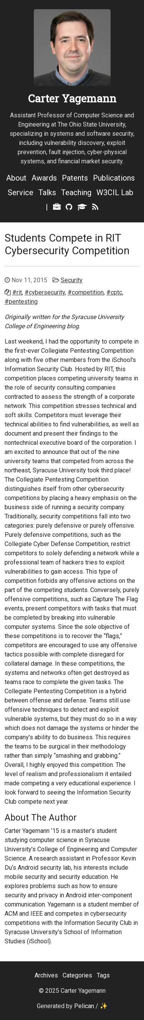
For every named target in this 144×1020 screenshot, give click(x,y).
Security (72, 280)
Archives (46, 975)
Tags (103, 975)
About (16, 178)
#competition (86, 292)
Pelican (84, 1006)
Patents (75, 178)
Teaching (76, 192)
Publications (114, 178)
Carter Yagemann (72, 98)
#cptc (114, 292)
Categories (77, 975)
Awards (44, 178)
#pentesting (21, 301)
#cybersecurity (45, 292)
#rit (17, 292)
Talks (47, 192)
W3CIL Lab (114, 192)
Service (20, 192)
